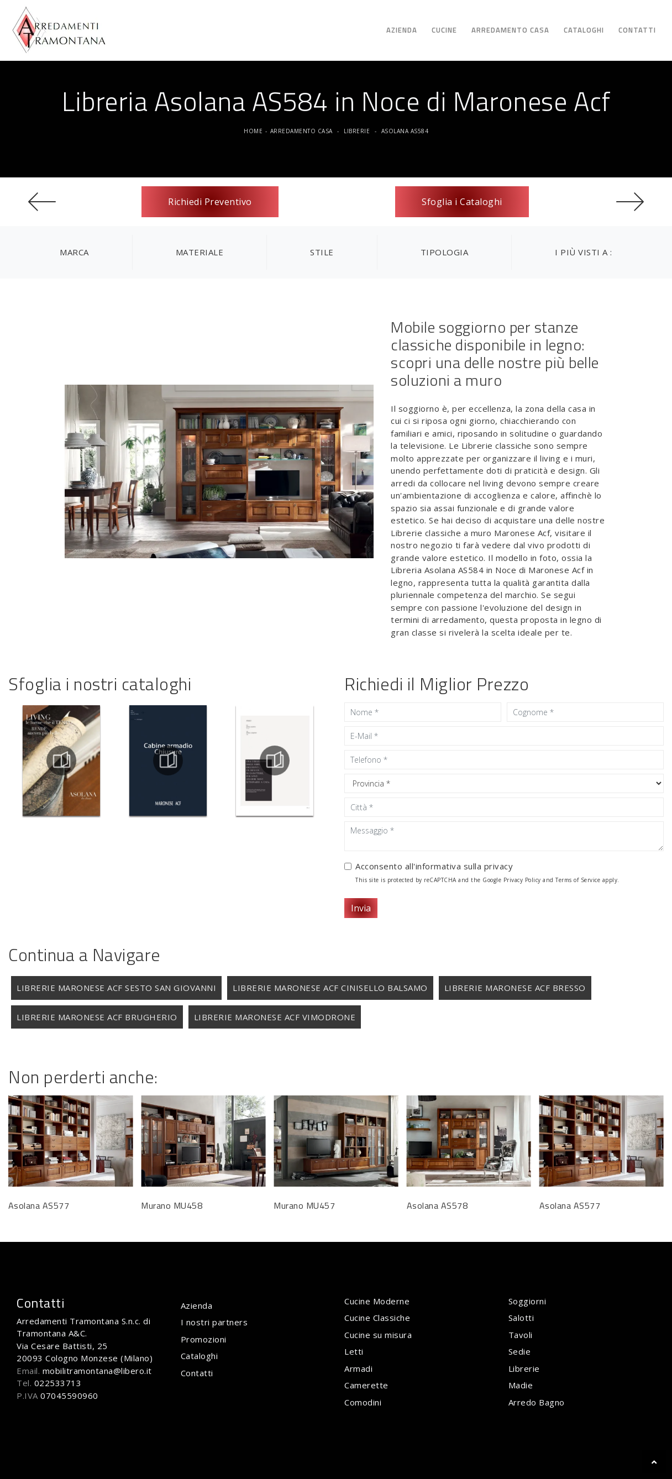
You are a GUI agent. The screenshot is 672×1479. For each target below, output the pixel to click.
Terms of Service (577, 880)
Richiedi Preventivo (210, 202)
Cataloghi (584, 29)
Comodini (362, 1402)
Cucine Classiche (377, 1317)
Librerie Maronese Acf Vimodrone (275, 1016)
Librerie (357, 131)
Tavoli (520, 1334)
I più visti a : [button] (583, 252)
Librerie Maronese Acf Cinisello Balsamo (330, 987)
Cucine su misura (378, 1334)
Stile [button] (322, 252)
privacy (498, 866)
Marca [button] (74, 252)
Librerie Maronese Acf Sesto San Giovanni (116, 987)
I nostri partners (214, 1322)
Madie (520, 1385)
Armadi (358, 1368)
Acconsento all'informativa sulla (434, 866)
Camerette (366, 1385)
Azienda (401, 29)
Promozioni (204, 1339)
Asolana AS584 (405, 131)
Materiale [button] (200, 252)
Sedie (519, 1351)
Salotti (521, 1317)
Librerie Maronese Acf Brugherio (97, 1016)
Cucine (444, 29)
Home (253, 131)
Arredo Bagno (536, 1402)
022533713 (58, 1382)
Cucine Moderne (377, 1301)
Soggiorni (527, 1301)
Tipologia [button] (445, 252)
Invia (361, 908)
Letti (354, 1351)
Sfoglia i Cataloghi (462, 202)
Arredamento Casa (510, 29)
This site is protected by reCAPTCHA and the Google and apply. (487, 880)
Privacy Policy (522, 880)
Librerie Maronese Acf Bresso (515, 987)
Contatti (637, 29)
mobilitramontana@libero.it (97, 1370)
